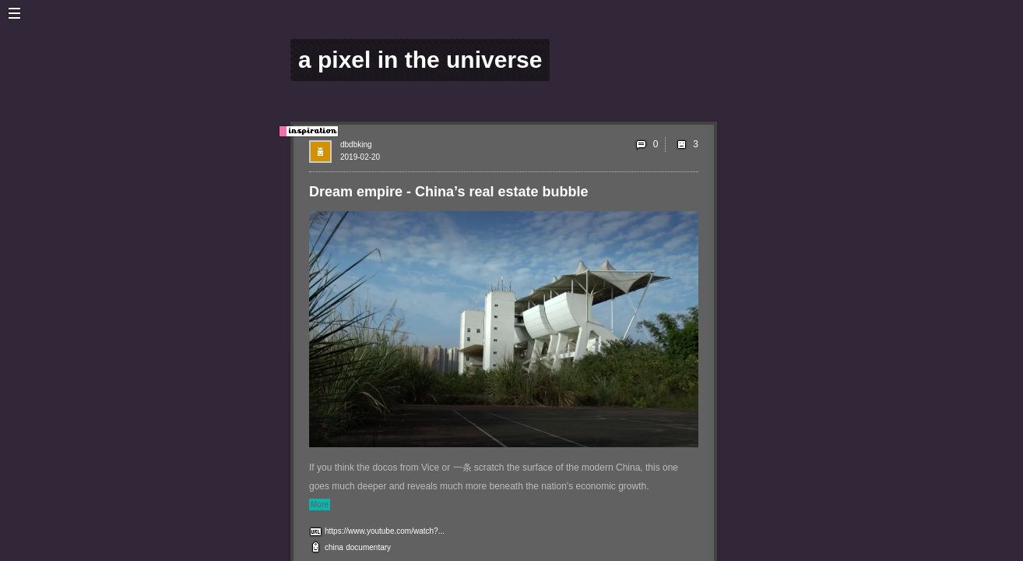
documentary (368, 547)
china (334, 547)
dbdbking (356, 144)
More (320, 504)
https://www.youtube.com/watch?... (385, 531)
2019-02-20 (360, 157)
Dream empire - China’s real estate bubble (448, 191)
